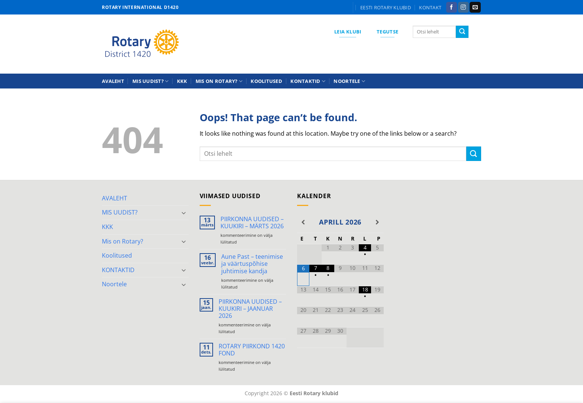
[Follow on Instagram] (463, 7)
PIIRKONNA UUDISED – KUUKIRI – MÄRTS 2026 (252, 223)
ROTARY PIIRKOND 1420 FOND (252, 350)
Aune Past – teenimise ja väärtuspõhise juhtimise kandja (252, 264)
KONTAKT (430, 7)
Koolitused (266, 81)
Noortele (349, 81)
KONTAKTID (307, 81)
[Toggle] (184, 212)
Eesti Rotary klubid (385, 7)
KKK (182, 81)
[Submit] (462, 32)
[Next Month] (377, 222)
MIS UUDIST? (150, 81)
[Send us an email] (475, 7)
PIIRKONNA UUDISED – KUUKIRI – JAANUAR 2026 (250, 309)
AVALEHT (113, 81)
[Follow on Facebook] (451, 7)
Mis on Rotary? (219, 81)
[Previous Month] (303, 222)
